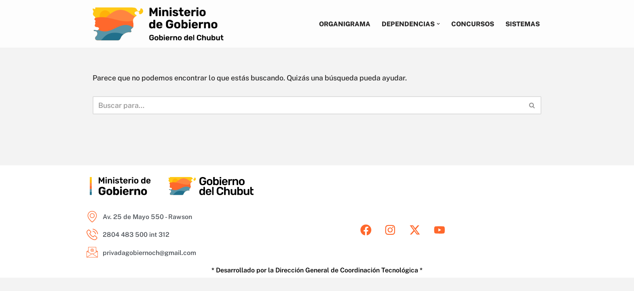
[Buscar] (308, 105)
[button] (437, 23)
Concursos (472, 23)
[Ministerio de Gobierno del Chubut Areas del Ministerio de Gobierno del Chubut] (158, 23)
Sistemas (522, 23)
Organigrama (344, 23)
